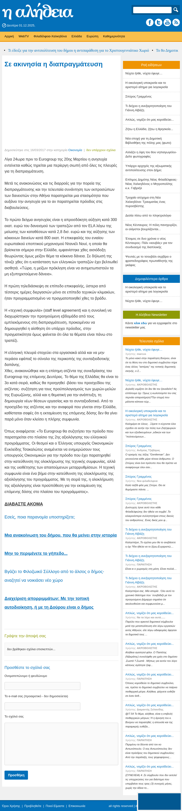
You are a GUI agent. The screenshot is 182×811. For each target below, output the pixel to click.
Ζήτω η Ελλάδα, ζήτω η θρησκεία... (149, 129)
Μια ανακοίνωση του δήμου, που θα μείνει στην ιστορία (61, 535)
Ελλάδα (77, 36)
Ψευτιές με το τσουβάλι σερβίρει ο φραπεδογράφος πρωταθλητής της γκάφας (149, 261)
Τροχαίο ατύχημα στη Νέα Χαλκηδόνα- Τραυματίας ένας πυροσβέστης (145, 202)
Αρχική (9, 36)
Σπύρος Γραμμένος (138, 96)
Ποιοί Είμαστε (55, 806)
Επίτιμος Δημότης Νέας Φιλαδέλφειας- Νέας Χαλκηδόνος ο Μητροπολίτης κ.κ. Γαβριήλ (151, 184)
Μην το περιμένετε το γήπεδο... (36, 553)
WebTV (24, 36)
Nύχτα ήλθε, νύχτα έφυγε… (144, 73)
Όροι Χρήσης (11, 806)
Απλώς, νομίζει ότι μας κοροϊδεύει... (149, 119)
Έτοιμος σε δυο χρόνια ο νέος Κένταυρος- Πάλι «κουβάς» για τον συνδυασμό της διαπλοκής (149, 243)
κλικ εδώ (140, 323)
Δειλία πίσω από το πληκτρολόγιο (148, 215)
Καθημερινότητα (114, 36)
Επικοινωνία (76, 806)
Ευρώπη (92, 36)
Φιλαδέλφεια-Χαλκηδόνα (50, 36)
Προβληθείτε (32, 806)
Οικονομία (75, 150)
